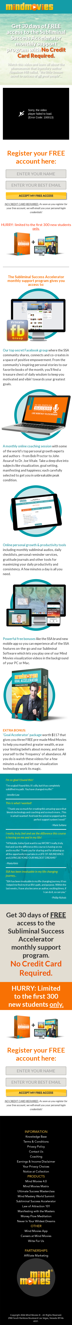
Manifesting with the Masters (36, 1211)
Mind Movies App (36, 1231)
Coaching (36, 1156)
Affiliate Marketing (36, 1255)
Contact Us (36, 1151)
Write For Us (36, 1241)
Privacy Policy (36, 1146)
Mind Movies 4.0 (36, 1181)
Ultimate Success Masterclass (36, 1191)
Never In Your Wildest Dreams (36, 1221)
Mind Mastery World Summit (36, 1196)
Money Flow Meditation (36, 1216)
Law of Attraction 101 (36, 1206)
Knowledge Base (36, 1136)
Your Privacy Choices (36, 1166)
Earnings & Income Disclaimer (36, 1161)
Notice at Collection (36, 1171)
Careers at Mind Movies (36, 1236)
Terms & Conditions (36, 1141)
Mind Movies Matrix (36, 1186)
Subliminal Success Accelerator (36, 1201)
